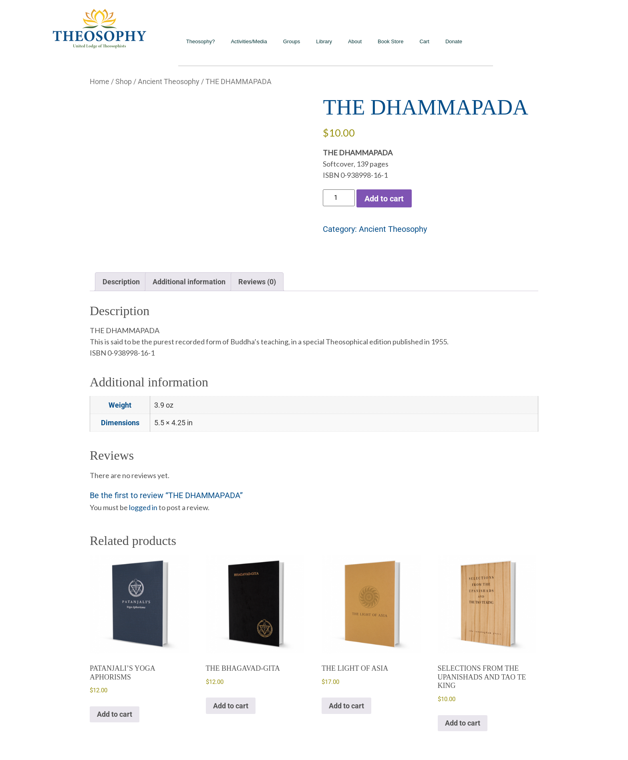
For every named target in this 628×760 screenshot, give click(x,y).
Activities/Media (249, 41)
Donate (453, 41)
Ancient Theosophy (168, 81)
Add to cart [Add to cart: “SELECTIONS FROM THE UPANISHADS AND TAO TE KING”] (462, 723)
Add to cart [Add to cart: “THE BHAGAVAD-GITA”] (230, 706)
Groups (291, 41)
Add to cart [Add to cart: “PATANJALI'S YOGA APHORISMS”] (114, 714)
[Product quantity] (339, 197)
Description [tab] (121, 281)
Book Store (390, 41)
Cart (424, 41)
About (355, 41)
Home (99, 81)
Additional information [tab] (189, 281)
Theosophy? (200, 41)
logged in (143, 507)
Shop (123, 81)
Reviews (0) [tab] (257, 281)
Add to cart (384, 198)
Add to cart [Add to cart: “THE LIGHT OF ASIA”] (346, 706)
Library (324, 41)
